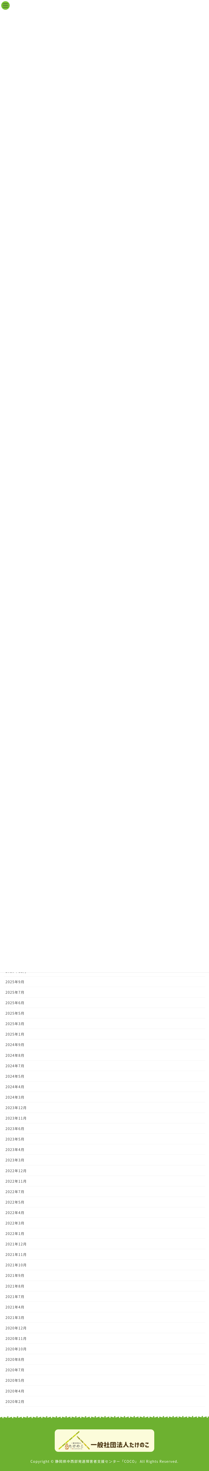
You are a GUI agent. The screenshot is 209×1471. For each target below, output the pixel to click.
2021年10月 (16, 1264)
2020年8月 (15, 1359)
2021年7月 (15, 1296)
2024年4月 (15, 1086)
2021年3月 (15, 1317)
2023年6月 (15, 1128)
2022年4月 (15, 1212)
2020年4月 (15, 1391)
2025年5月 (15, 1013)
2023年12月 (16, 1107)
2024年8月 (15, 1055)
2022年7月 (15, 1191)
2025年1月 (15, 1034)
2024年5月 (15, 1076)
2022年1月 (15, 1233)
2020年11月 (16, 1338)
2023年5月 (15, 1139)
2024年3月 (15, 1097)
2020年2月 (15, 1401)
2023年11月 (16, 1118)
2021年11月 (16, 1254)
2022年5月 (15, 1202)
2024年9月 (15, 1044)
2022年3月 (15, 1223)
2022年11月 (16, 1181)
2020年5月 (15, 1380)
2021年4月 (15, 1307)
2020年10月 (16, 1348)
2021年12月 (16, 1243)
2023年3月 (15, 1159)
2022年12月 (16, 1170)
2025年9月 (15, 981)
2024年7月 (15, 1065)
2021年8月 (15, 1286)
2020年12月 (16, 1327)
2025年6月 (15, 1002)
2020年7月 (15, 1369)
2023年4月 (15, 1149)
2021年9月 (15, 1275)
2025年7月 (15, 992)
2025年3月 (15, 1023)
